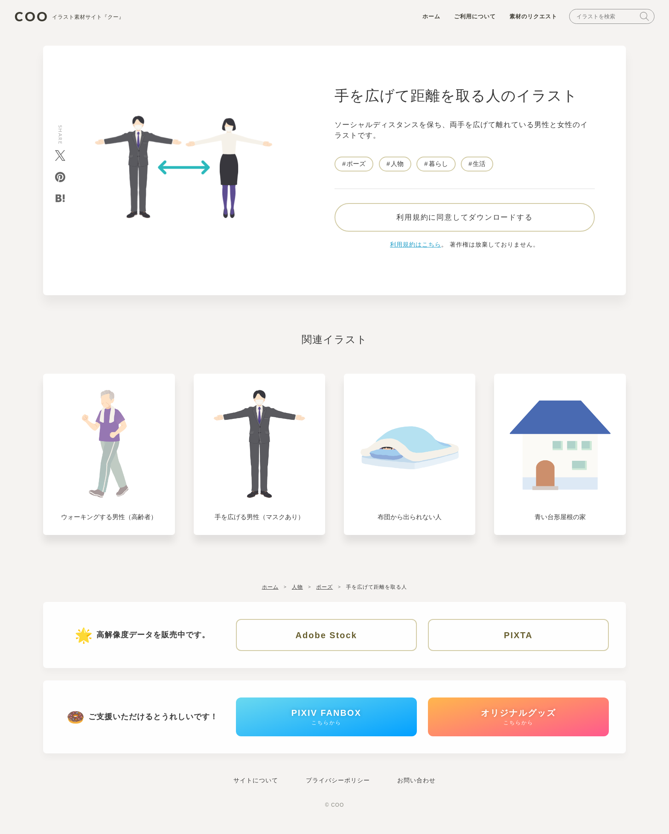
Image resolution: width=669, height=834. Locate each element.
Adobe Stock (326, 638)
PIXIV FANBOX (326, 722)
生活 (479, 165)
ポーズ (356, 165)
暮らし (438, 165)
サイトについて (255, 787)
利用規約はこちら (415, 247)
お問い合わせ (416, 787)
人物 (397, 165)
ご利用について (472, 18)
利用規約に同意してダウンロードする (464, 220)
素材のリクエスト (531, 18)
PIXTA (518, 638)
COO (72, 17)
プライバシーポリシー (338, 787)
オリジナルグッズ (518, 722)
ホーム (429, 18)
